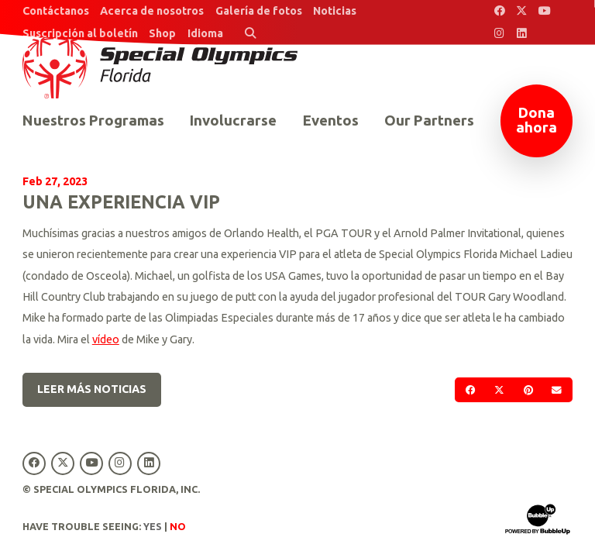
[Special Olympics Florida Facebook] (499, 11)
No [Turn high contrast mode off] (178, 526)
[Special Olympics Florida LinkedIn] (522, 33)
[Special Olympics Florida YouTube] (544, 11)
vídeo (105, 339)
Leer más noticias (91, 389)
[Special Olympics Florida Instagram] (499, 33)
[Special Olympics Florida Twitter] (522, 11)
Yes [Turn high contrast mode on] (152, 526)
